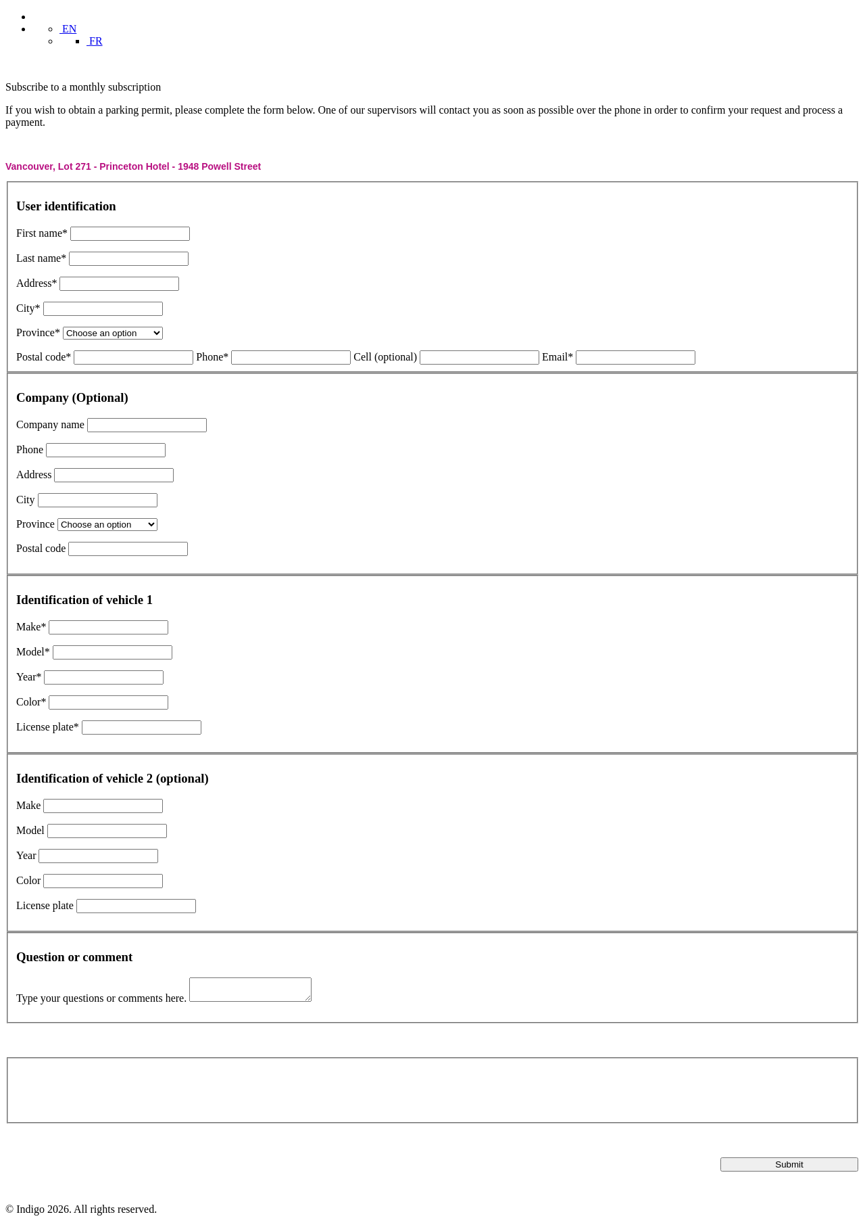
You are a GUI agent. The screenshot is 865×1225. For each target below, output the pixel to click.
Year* (28, 677)
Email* (557, 357)
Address (33, 474)
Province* (38, 332)
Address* (36, 283)
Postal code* (43, 357)
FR (94, 41)
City (25, 499)
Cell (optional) (385, 357)
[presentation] (119, 1093)
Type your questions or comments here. (101, 1002)
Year (26, 855)
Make (28, 805)
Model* (33, 651)
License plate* (47, 727)
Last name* (41, 258)
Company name (50, 424)
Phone (29, 449)
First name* (42, 233)
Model (30, 830)
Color (28, 880)
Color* (31, 702)
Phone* (212, 357)
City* (28, 308)
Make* (31, 626)
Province (35, 524)
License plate (45, 905)
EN (67, 28)
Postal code (41, 548)
